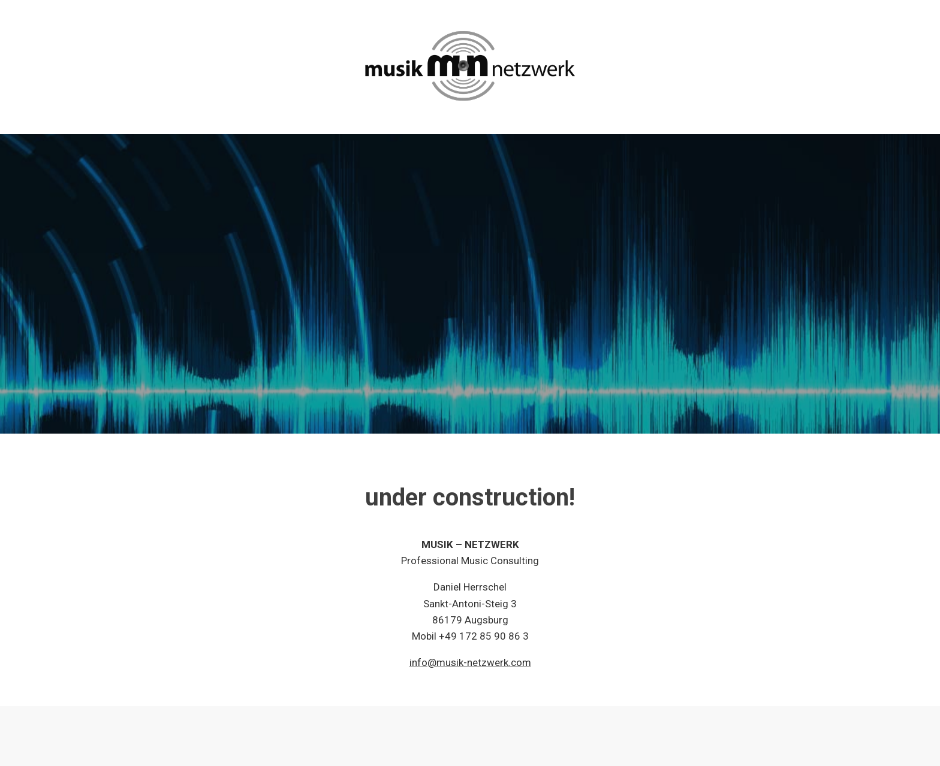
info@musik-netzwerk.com (470, 662)
